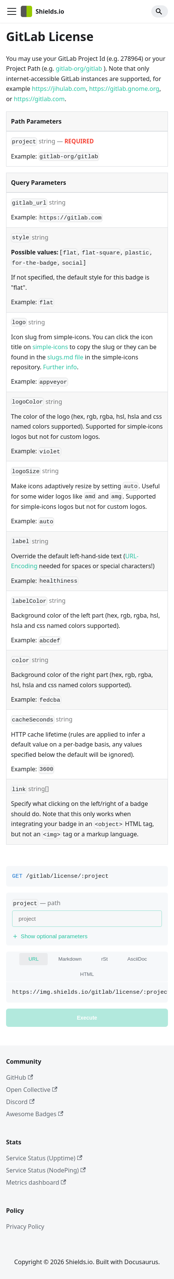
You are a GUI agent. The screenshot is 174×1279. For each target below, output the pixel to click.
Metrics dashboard (36, 1182)
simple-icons (50, 347)
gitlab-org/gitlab (79, 68)
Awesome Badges (34, 1114)
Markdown (69, 959)
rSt (104, 959)
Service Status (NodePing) (46, 1170)
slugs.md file (65, 357)
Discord (20, 1102)
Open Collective (31, 1089)
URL (33, 959)
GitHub (19, 1077)
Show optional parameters (49, 936)
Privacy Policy (25, 1226)
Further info (60, 367)
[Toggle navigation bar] (11, 11)
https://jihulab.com (59, 88)
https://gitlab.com (39, 99)
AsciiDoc (137, 959)
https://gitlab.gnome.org (124, 88)
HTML (87, 974)
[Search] (159, 11)
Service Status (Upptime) (44, 1158)
